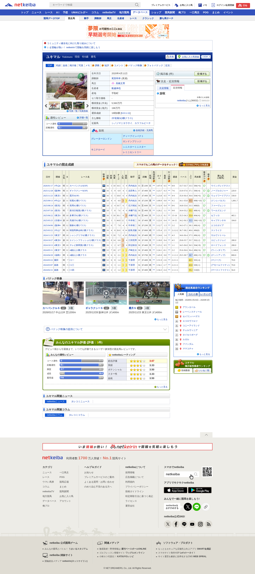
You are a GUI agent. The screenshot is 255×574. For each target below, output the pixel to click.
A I (57, 12)
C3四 (72, 270)
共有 (170, 56)
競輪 (242, 5)
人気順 (181, 294)
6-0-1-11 (125, 113)
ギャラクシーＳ (94, 308)
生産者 (120, 18)
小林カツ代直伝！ (116, 556)
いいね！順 (202, 370)
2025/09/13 (48, 200)
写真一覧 (73, 111)
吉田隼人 (132, 190)
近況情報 (177, 87)
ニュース (36, 12)
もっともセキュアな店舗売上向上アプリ (184, 549)
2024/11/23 (48, 235)
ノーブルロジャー (219, 190)
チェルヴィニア (190, 330)
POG (205, 12)
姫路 (56, 265)
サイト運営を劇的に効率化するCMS (182, 556)
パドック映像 (133, 65)
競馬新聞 (170, 12)
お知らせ (89, 472)
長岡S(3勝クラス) (78, 205)
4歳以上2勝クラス (78, 250)
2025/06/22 (48, 215)
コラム (95, 12)
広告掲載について (134, 477)
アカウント (65, 501)
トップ (24, 12)
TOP (49, 65)
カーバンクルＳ (51, 308)
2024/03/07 (48, 265)
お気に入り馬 (66, 496)
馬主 (109, 18)
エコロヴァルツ (190, 321)
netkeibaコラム (54, 415)
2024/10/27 (48, 240)
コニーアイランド (191, 325)
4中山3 (57, 200)
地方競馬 (124, 12)
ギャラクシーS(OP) (79, 190)
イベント (228, 12)
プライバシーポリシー (136, 486)
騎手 (86, 18)
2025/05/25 (48, 220)
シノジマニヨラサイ (122, 123)
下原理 (131, 260)
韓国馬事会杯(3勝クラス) (81, 230)
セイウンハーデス (191, 316)
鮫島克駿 (132, 230)
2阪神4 (57, 225)
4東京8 (57, 240)
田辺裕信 (132, 245)
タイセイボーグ (190, 335)
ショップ (156, 12)
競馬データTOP (52, 18)
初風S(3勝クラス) (78, 200)
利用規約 (130, 482)
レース (49, 12)
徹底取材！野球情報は (122, 549)
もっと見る (204, 105)
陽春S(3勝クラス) (78, 225)
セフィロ (215, 215)
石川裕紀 (132, 205)
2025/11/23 (48, 195)
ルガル (186, 339)
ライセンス (131, 501)
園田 (56, 260)
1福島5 (57, 255)
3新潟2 (57, 205)
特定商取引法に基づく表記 (139, 496)
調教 (96, 65)
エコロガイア (217, 225)
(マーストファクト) (220, 270)
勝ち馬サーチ (166, 18)
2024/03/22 (48, 260)
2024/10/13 (48, 245)
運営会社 (130, 505)
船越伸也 (116, 88)
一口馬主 (194, 12)
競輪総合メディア (66, 561)
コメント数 (193, 294)
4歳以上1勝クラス (78, 255)
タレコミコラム (77, 415)
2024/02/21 (48, 270)
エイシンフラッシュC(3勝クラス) (85, 240)
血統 (65, 65)
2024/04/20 (48, 255)
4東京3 (57, 245)
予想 (65, 12)
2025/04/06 (48, 225)
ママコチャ (188, 348)
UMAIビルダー (79, 12)
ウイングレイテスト (220, 185)
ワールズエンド (218, 210)
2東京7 (57, 250)
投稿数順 (183, 370)
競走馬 (71, 18)
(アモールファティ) (220, 265)
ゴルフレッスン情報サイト (121, 553)
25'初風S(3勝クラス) (122, 118)
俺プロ (182, 12)
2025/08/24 (48, 205)
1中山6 (57, 185)
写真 (81, 65)
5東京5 (57, 195)
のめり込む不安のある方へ (98, 486)
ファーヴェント (218, 205)
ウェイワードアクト (220, 195)
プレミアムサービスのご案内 (99, 477)
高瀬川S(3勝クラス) (79, 220)
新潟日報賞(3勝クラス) (80, 210)
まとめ (216, 12)
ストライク (216, 230)
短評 (105, 65)
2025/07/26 (48, 210)
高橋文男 (120, 83)
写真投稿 (83, 111)
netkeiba (181, 100)
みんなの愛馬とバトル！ (66, 549)
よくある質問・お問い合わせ (99, 482)
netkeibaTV (109, 12)
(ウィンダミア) (218, 250)
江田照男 (132, 240)
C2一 (72, 260)
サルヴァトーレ (218, 235)
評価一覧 (84, 117)
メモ (87, 65)
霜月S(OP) (74, 195)
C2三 (72, 265)
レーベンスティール (192, 312)
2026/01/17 (48, 185)
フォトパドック (153, 65)
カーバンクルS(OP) (79, 185)
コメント (117, 65)
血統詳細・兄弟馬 (144, 130)
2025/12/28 (48, 190)
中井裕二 (132, 220)
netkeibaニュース (56, 401)
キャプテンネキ (218, 220)
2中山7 (57, 230)
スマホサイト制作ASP (177, 553)
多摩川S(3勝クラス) (79, 215)
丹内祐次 (132, 185)
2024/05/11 (48, 250)
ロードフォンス (218, 245)
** (154, 185)
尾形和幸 (116, 78)
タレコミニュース (80, 401)
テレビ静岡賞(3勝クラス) (81, 245)
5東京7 (57, 235)
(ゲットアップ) (218, 255)
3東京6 (57, 215)
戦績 (58, 65)
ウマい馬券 (48, 482)
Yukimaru (67, 56)
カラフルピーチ (143, 123)
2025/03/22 (48, 230)
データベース (140, 12)
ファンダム (188, 344)
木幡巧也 (132, 210)
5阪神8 (57, 190)
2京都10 (58, 220)
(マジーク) (216, 260)
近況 (167, 65)
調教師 (97, 18)
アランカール (189, 307)
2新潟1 (57, 210)
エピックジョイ (218, 240)
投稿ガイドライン (134, 491)
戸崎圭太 (132, 250)
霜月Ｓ (132, 308)
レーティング (205, 294)
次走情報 (164, 88)
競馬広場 (64, 482)
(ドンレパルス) (218, 200)
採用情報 (130, 472)
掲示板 (73, 65)
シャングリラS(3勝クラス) (82, 235)
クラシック (148, 18)
